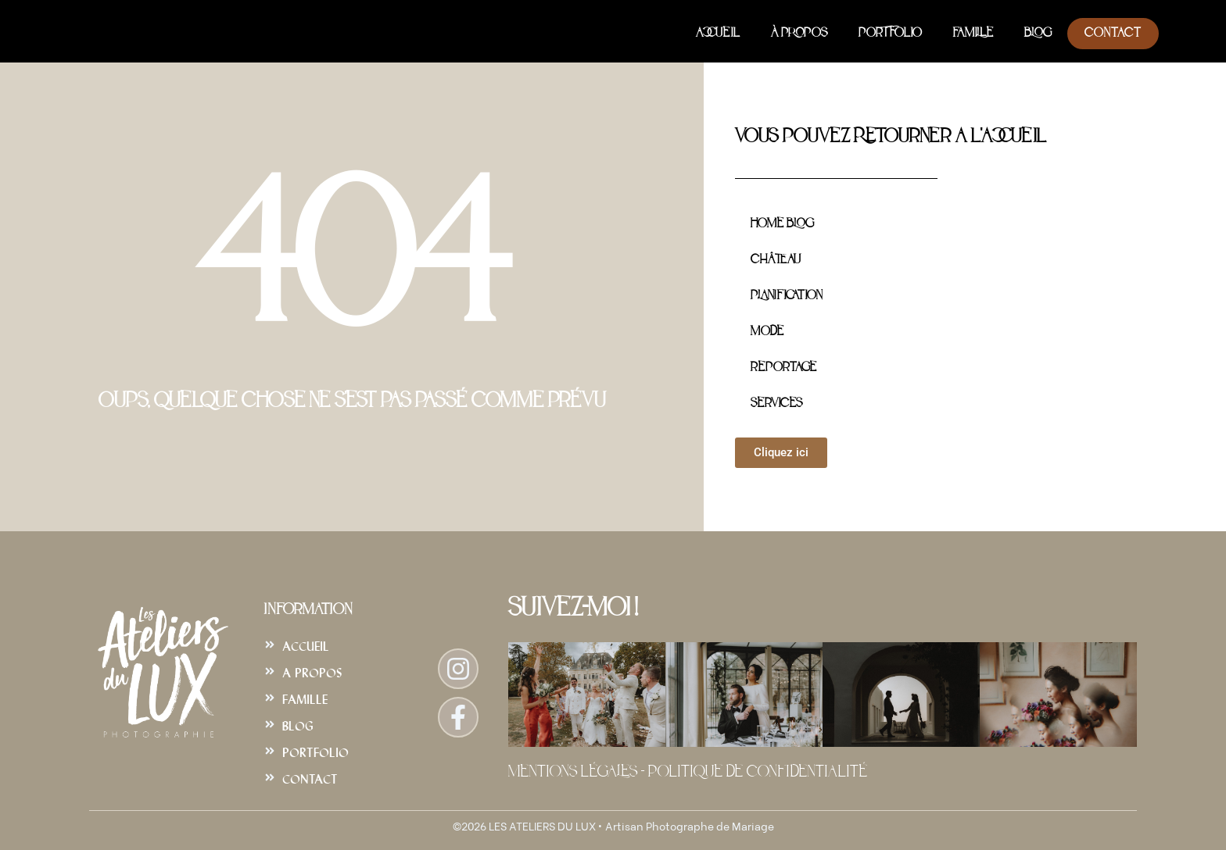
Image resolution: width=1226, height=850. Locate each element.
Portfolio (890, 33)
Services (776, 404)
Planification (786, 296)
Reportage (783, 368)
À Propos (799, 33)
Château (776, 260)
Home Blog (782, 224)
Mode (767, 332)
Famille (973, 33)
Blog (1038, 33)
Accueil (718, 33)
